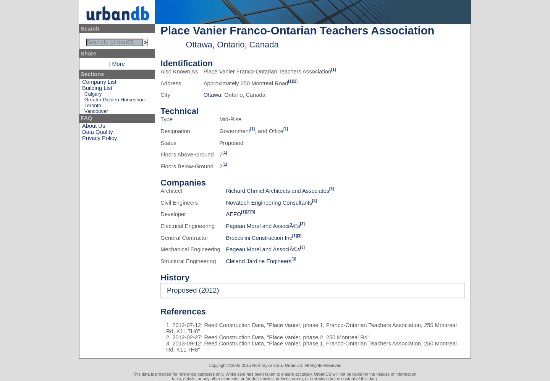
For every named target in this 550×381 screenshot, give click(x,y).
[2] (295, 81)
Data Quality (97, 133)
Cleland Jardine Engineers (258, 261)
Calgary (93, 95)
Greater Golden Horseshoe (114, 101)
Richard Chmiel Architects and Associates (277, 191)
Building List (97, 89)
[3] (331, 189)
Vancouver (96, 113)
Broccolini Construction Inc (259, 238)
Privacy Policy (99, 140)
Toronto (92, 107)
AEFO (233, 214)
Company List (99, 83)
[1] (333, 69)
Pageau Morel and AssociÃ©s (263, 226)
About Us (93, 127)
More (118, 65)
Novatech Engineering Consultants (269, 203)
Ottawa (212, 95)
